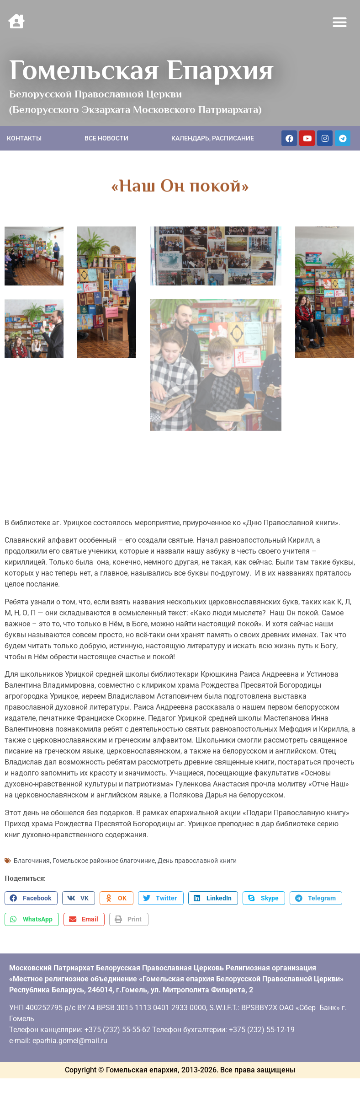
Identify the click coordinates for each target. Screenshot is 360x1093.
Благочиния (32, 858)
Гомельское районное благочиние (104, 858)
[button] (339, 22)
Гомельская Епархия (141, 70)
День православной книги (197, 858)
